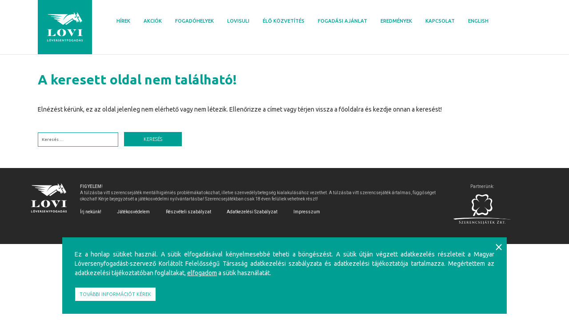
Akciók (153, 21)
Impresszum (306, 211)
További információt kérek (115, 294)
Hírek (123, 21)
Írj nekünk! (90, 211)
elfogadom (202, 272)
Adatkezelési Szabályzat (252, 211)
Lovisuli (238, 21)
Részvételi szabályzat (188, 211)
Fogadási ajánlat (342, 21)
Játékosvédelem (133, 211)
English (478, 21)
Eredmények (396, 21)
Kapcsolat (440, 21)
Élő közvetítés (284, 21)
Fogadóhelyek (194, 21)
